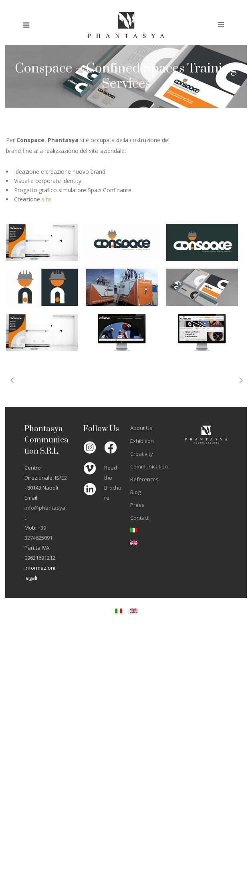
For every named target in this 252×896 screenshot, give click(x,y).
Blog (135, 492)
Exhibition (142, 440)
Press (137, 504)
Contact (139, 517)
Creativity (141, 453)
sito (46, 199)
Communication (149, 466)
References (144, 479)
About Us (141, 428)
